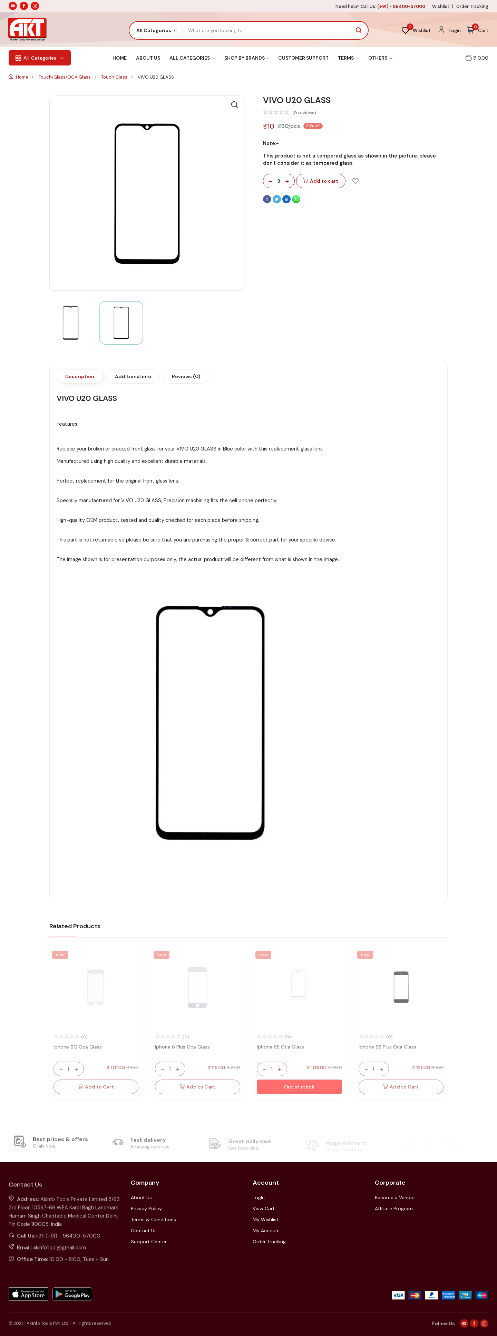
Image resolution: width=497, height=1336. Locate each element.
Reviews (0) (186, 376)
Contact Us (144, 1230)
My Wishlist (266, 1219)
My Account (266, 1230)
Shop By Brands (246, 58)
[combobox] (156, 30)
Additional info (133, 376)
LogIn (259, 1197)
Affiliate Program (394, 1208)
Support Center (149, 1241)
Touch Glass (114, 77)
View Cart (264, 1208)
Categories (40, 57)
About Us (148, 58)
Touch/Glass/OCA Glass (65, 77)
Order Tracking (472, 6)
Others (380, 58)
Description (79, 376)
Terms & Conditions (153, 1219)
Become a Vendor (395, 1197)
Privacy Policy (146, 1208)
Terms (348, 58)
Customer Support (303, 58)
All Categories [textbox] (153, 30)
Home (120, 58)
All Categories (192, 58)
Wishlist (440, 6)
